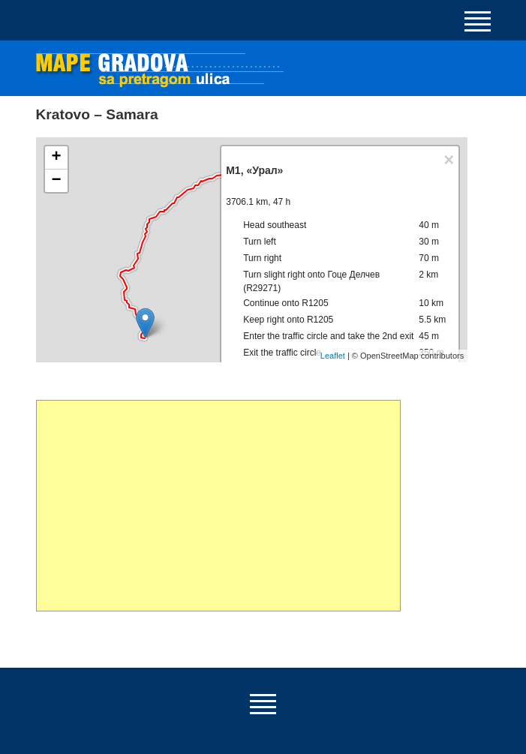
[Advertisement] (219, 506)
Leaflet (332, 355)
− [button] (56, 181)
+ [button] (56, 157)
